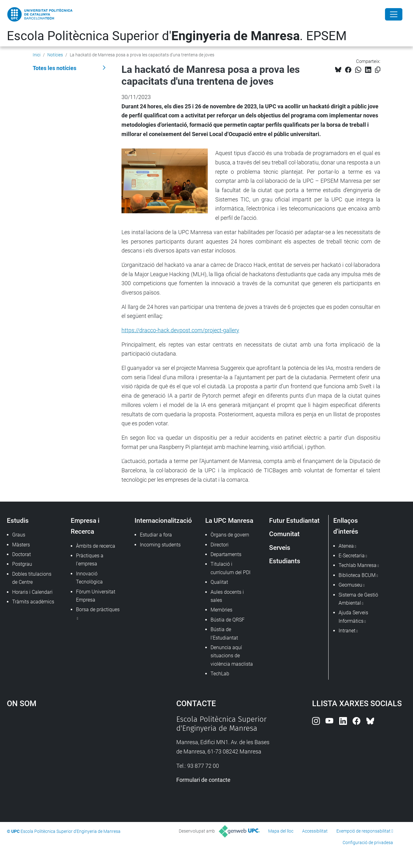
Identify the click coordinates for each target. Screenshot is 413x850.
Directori (220, 545)
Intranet (347, 631)
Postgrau (22, 564)
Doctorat (21, 554)
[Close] (393, 14)
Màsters (21, 545)
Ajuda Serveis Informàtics (353, 617)
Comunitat (284, 534)
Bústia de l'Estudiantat (224, 633)
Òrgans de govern (230, 535)
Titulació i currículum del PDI (230, 568)
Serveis (279, 547)
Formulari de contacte (203, 780)
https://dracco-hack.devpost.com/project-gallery (180, 330)
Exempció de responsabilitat (363, 831)
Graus (18, 535)
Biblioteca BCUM (357, 575)
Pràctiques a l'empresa (89, 560)
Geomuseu (350, 585)
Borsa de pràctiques (98, 609)
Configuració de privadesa (368, 842)
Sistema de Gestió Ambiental (358, 599)
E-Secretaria (352, 556)
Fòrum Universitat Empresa (95, 596)
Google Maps (71, 761)
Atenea (346, 546)
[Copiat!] (377, 69)
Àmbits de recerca (95, 546)
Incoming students (160, 545)
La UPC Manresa (229, 520)
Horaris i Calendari (32, 592)
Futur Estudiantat (294, 520)
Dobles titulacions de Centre (31, 578)
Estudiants (284, 561)
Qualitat (219, 582)
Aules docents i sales (227, 596)
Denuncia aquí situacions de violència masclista (232, 656)
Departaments (226, 554)
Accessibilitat (315, 831)
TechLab (220, 674)
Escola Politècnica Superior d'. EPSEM (177, 36)
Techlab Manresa (358, 565)
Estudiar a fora (156, 535)
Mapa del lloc (280, 831)
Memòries (221, 610)
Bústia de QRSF (227, 620)
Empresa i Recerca (85, 526)
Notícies (55, 54)
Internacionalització (163, 520)
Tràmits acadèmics (33, 602)
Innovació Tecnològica (89, 578)
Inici (36, 54)
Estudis (18, 520)
